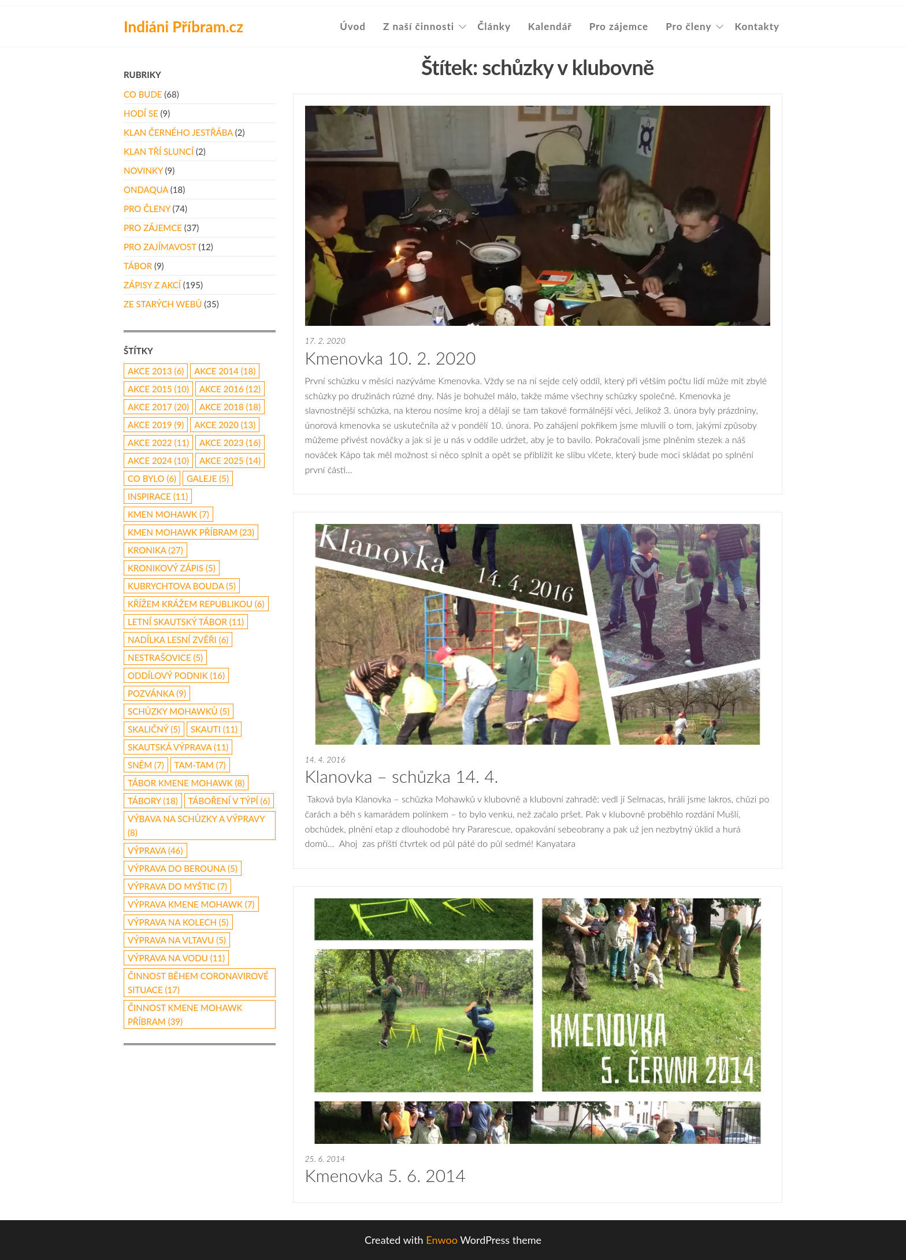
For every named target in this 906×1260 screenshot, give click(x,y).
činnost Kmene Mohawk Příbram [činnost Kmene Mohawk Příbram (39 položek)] (185, 1014)
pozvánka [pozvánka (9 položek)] (157, 693)
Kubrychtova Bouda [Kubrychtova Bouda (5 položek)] (182, 586)
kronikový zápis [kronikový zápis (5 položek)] (172, 568)
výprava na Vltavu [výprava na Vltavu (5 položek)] (177, 940)
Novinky (143, 170)
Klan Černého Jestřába (178, 132)
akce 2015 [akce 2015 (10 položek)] (158, 389)
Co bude (143, 94)
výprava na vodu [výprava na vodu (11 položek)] (176, 958)
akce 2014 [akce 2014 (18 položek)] (224, 371)
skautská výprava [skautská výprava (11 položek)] (178, 747)
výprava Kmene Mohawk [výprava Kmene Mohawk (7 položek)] (191, 904)
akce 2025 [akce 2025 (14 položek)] (230, 460)
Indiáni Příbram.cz (183, 26)
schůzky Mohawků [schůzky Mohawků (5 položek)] (178, 711)
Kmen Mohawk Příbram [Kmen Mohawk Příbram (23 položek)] (191, 532)
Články (494, 26)
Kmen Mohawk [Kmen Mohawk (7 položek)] (168, 514)
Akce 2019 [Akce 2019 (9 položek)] (156, 424)
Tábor (138, 266)
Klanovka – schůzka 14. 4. (402, 775)
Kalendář (550, 26)
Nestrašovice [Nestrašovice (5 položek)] (165, 657)
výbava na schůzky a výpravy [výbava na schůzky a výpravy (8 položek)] (196, 825)
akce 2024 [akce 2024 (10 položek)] (158, 460)
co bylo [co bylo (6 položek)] (152, 478)
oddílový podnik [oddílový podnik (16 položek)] (176, 675)
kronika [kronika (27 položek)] (155, 550)
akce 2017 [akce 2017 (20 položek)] (158, 407)
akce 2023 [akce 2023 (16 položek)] (230, 442)
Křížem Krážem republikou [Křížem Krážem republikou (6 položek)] (196, 604)
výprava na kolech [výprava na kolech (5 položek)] (178, 922)
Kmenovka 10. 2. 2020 (390, 357)
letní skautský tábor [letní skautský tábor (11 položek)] (186, 621)
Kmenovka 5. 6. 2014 (385, 1175)
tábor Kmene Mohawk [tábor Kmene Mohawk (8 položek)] (186, 783)
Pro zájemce (619, 26)
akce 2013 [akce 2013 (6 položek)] (156, 371)
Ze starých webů (163, 304)
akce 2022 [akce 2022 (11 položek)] (158, 442)
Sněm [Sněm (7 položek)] (146, 765)
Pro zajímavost (160, 246)
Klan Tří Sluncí (159, 151)
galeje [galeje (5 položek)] (208, 478)
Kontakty (756, 26)
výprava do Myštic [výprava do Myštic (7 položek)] (177, 886)
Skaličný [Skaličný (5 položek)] (154, 729)
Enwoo (442, 1239)
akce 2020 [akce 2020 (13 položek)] (224, 424)
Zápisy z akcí (152, 285)
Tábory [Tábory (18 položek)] (153, 801)
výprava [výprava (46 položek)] (155, 850)
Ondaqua (146, 189)
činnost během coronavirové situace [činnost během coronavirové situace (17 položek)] (198, 983)
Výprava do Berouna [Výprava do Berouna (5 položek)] (182, 868)
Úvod (353, 26)
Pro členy (688, 26)
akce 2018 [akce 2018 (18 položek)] (230, 407)
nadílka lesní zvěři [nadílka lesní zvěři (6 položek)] (178, 639)
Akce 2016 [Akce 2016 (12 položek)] (230, 389)
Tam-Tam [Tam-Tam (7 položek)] (200, 765)
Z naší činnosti (418, 26)
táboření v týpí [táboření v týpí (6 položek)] (229, 801)
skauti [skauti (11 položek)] (214, 729)
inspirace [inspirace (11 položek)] (158, 496)
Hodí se (141, 113)
